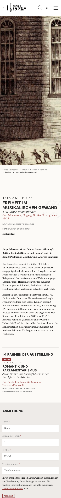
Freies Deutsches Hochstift (15, 169)
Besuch (33, 169)
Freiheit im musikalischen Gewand (21, 172)
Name (5, 421)
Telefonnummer (10, 464)
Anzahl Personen (11, 436)
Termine (43, 169)
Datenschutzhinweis (12, 489)
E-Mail (5, 450)
